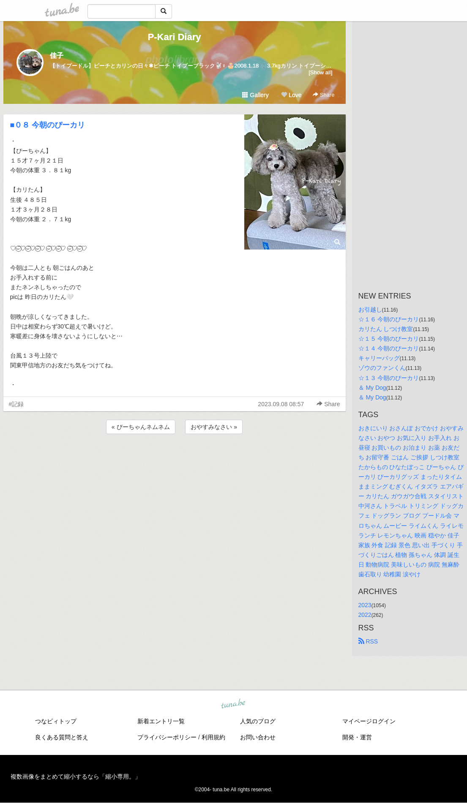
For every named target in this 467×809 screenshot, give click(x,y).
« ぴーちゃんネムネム (141, 427)
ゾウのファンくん (382, 367)
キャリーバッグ (379, 358)
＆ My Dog (372, 387)
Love (291, 95)
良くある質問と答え (61, 737)
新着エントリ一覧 (161, 721)
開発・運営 (357, 737)
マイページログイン (369, 721)
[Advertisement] (174, 459)
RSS (368, 641)
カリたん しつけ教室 (385, 329)
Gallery (255, 95)
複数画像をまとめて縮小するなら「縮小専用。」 (76, 776)
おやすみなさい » (214, 427)
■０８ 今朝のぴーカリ (47, 125)
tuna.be (233, 704)
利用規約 (213, 737)
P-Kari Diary (174, 37)
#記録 (16, 404)
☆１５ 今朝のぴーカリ (388, 338)
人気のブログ (258, 721)
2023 (364, 605)
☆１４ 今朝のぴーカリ (388, 348)
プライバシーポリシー (167, 737)
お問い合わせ (258, 737)
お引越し (370, 309)
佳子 (56, 55)
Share (323, 95)
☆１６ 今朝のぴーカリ (388, 319)
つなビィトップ (55, 721)
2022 (364, 614)
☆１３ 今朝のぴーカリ (388, 378)
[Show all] (320, 72)
